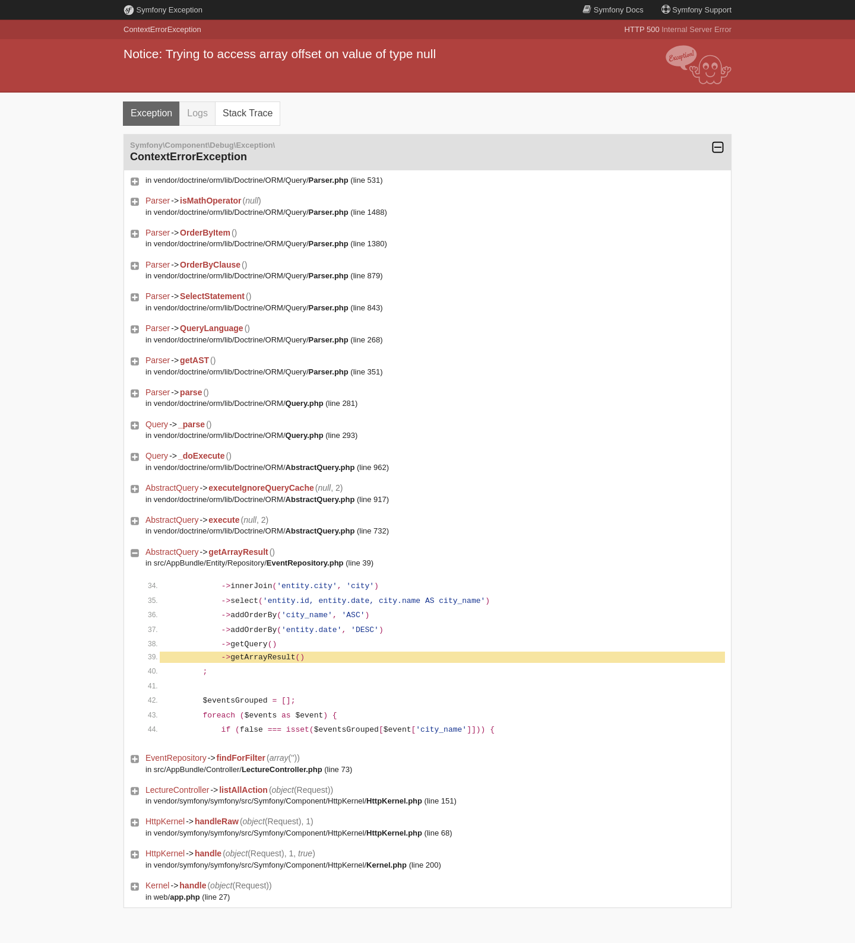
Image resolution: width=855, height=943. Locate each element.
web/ (177, 897)
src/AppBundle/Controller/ (238, 769)
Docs (612, 9)
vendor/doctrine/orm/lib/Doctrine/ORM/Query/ (251, 180)
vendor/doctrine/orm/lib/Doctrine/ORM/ (239, 403)
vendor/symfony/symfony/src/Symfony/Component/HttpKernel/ (288, 800)
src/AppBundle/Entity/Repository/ (249, 562)
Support (696, 9)
